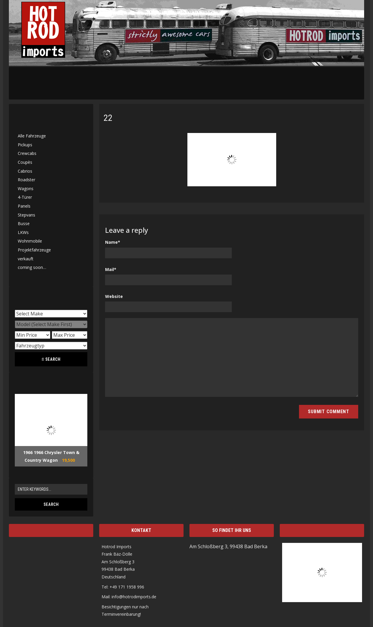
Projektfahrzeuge (34, 250)
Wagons (25, 188)
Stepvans (26, 215)
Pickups (25, 144)
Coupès (25, 162)
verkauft (25, 259)
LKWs (23, 232)
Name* (112, 242)
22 (108, 118)
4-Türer (25, 197)
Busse (24, 223)
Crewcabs (27, 153)
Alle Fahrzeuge (32, 136)
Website (114, 296)
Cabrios (25, 171)
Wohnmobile (30, 241)
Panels (24, 206)
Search (50, 359)
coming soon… (32, 267)
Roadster (26, 179)
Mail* (110, 269)
